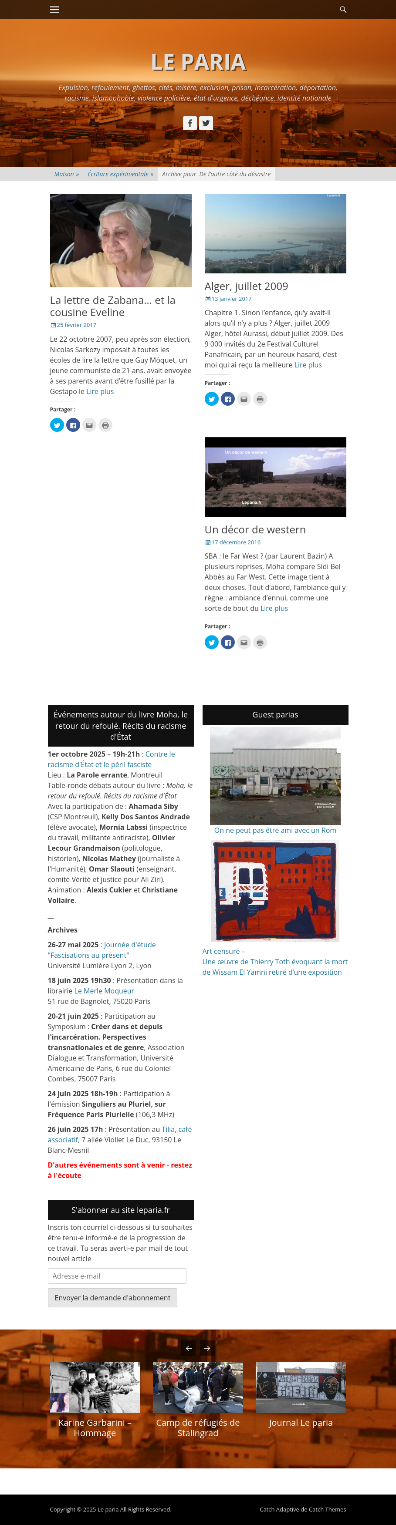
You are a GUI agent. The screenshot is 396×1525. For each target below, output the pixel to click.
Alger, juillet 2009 (246, 286)
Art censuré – (224, 951)
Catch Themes (327, 1510)
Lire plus (100, 391)
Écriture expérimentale (120, 173)
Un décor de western (255, 529)
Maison (66, 173)
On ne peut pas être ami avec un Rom (275, 830)
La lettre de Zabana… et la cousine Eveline (113, 306)
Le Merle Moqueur (104, 991)
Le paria (198, 61)
